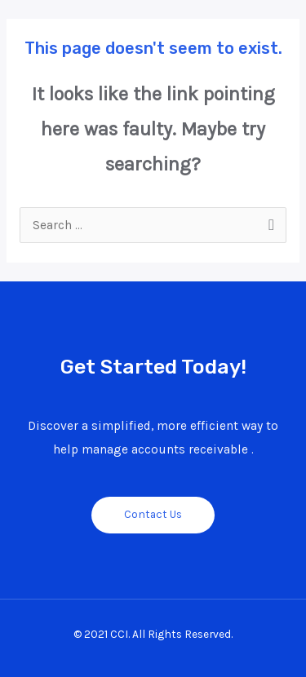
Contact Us (153, 513)
